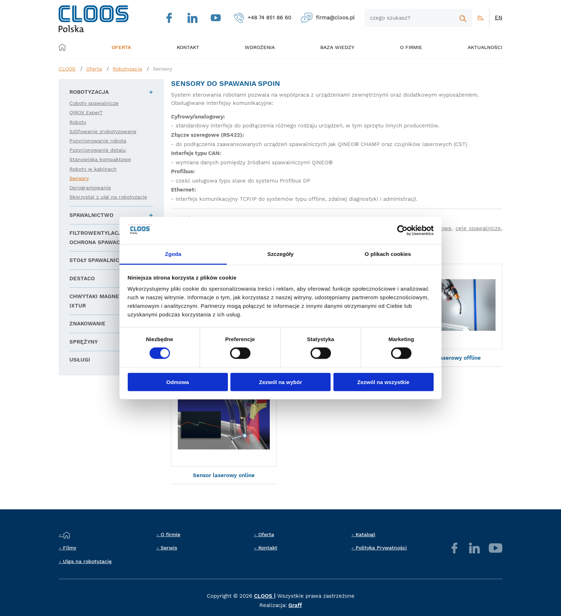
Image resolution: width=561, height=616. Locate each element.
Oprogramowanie (90, 187)
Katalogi (365, 535)
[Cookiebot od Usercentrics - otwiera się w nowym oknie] (402, 230)
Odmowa (177, 382)
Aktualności (472, 47)
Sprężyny (83, 342)
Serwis (169, 548)
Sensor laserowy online (224, 475)
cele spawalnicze (478, 228)
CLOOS (67, 69)
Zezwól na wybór (280, 382)
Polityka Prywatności (381, 548)
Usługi (79, 359)
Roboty (77, 122)
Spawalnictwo (91, 215)
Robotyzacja (127, 69)
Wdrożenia (255, 47)
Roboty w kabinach (93, 169)
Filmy (69, 548)
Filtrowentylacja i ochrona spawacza (98, 238)
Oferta (124, 47)
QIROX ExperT (85, 112)
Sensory (162, 69)
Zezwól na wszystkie (383, 382)
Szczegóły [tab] (280, 254)
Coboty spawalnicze (93, 103)
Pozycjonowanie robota (97, 141)
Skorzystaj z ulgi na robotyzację (108, 197)
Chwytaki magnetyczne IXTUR (104, 301)
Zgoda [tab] (173, 254)
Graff (295, 605)
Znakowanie (87, 323)
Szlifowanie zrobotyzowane (102, 131)
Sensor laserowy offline (449, 358)
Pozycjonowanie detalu (97, 150)
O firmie (401, 47)
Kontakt (267, 548)
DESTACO (82, 278)
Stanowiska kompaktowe (100, 159)
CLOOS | (264, 596)
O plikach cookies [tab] (388, 254)
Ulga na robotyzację (87, 561)
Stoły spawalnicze (97, 260)
